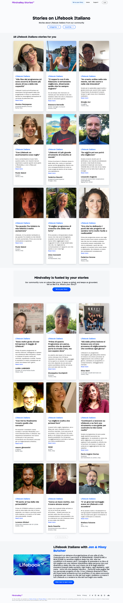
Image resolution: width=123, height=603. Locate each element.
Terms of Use (33, 599)
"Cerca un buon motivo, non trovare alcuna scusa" (61, 503)
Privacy (84, 595)
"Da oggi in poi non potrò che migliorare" (92, 153)
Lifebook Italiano (22, 76)
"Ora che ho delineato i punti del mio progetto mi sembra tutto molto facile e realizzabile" (94, 229)
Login (104, 2)
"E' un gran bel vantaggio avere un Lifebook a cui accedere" (92, 504)
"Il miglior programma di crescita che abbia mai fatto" (59, 228)
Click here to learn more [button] (63, 582)
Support (95, 2)
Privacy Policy (42, 599)
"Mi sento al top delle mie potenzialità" (27, 503)
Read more (19, 100)
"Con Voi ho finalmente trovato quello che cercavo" (26, 423)
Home (88, 2)
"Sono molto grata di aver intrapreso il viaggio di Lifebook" (27, 344)
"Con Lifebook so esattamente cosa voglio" (27, 153)
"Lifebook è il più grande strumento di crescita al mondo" (59, 154)
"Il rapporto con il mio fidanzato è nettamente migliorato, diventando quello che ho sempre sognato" (59, 84)
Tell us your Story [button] (62, 289)
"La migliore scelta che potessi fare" (59, 422)
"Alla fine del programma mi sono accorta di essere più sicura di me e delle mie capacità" (28, 82)
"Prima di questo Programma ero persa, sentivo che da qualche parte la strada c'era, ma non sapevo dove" (60, 346)
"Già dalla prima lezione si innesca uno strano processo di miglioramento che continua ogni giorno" (93, 345)
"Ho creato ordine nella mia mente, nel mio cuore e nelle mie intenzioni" (94, 81)
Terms (79, 595)
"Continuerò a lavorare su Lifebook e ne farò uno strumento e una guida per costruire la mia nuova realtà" (93, 425)
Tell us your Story (78, 2)
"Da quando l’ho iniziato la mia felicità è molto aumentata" (27, 228)
